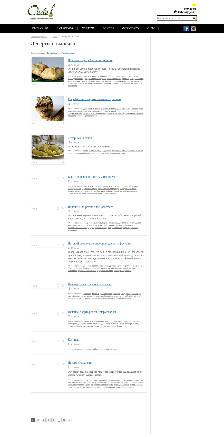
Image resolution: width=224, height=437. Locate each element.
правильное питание (129, 83)
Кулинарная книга (62, 84)
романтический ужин (129, 81)
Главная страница (39, 37)
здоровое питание (111, 83)
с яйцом (109, 191)
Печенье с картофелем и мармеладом (92, 312)
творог (93, 268)
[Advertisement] (92, 404)
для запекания (91, 116)
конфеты (95, 349)
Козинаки (74, 339)
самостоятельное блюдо (108, 189)
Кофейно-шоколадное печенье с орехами (94, 99)
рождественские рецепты (95, 79)
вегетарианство (114, 79)
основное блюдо (83, 153)
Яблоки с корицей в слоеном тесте (90, 60)
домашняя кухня (112, 81)
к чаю (101, 81)
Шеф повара (65, 28)
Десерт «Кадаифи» (80, 362)
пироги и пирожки (99, 76)
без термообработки (122, 271)
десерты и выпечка (90, 81)
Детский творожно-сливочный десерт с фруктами (100, 243)
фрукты (71, 81)
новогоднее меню (75, 79)
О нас (150, 28)
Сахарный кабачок (80, 138)
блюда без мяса (137, 79)
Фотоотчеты (130, 28)
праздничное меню (76, 83)
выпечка (87, 76)
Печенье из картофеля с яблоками (90, 284)
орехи (116, 191)
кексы (111, 186)
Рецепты (108, 28)
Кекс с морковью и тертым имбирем (91, 176)
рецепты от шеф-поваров (134, 266)
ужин (123, 76)
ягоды (78, 81)
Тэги (55, 37)
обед (110, 76)
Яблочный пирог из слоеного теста (90, 207)
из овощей (123, 296)
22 (64, 420)
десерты (125, 79)
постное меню (132, 76)
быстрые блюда (96, 151)
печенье (112, 109)
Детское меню (115, 266)
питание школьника (93, 83)
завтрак (116, 76)
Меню (58, 84)
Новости (88, 28)
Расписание (40, 28)
